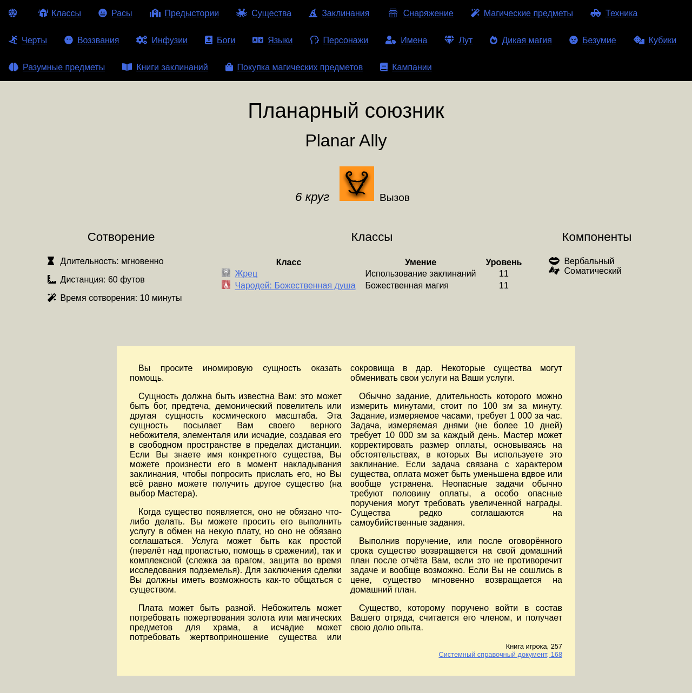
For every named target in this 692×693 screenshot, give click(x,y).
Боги (220, 40)
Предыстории (184, 13)
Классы (59, 13)
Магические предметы (522, 13)
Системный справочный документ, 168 (500, 654)
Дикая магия (520, 40)
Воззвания (91, 40)
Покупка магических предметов (294, 67)
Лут (458, 40)
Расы (115, 13)
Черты (28, 40)
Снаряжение (420, 13)
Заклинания (339, 13)
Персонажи (339, 40)
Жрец (246, 274)
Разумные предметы (57, 67)
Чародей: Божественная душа (295, 286)
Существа (263, 13)
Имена (406, 40)
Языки (272, 40)
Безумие (592, 40)
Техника (613, 13)
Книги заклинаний (165, 67)
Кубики (655, 40)
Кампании (406, 67)
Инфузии (162, 40)
